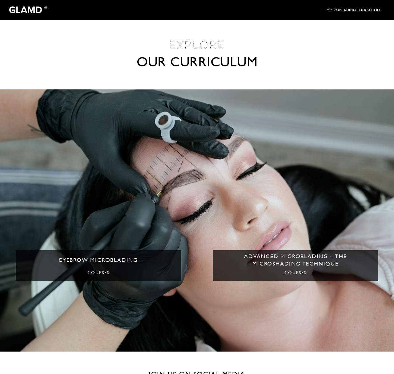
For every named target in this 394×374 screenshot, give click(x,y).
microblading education (353, 10)
